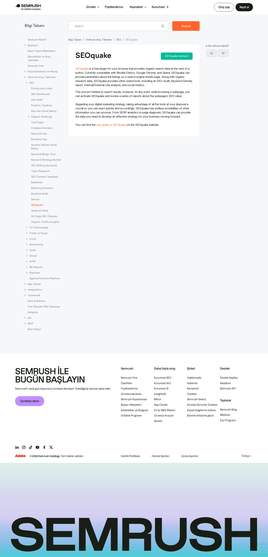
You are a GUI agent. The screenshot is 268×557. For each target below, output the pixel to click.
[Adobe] (20, 455)
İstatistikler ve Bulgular (134, 410)
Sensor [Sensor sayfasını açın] (35, 199)
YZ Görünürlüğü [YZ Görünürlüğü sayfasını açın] (38, 227)
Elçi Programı (228, 420)
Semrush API (228, 388)
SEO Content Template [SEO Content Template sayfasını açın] (44, 176)
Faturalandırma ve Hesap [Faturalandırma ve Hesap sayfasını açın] (43, 71)
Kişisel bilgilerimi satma (201, 410)
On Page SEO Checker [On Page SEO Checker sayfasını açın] (44, 216)
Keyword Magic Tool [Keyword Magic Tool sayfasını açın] (43, 154)
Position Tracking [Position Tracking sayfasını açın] (41, 105)
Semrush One (129, 377)
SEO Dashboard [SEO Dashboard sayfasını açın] (40, 94)
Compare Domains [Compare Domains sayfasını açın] (42, 127)
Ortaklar (192, 394)
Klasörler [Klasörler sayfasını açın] (34, 272)
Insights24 (160, 394)
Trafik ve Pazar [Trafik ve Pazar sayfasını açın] (38, 233)
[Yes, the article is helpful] (211, 53)
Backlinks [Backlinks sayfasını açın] (37, 182)
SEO (118, 39)
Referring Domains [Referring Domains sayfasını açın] (42, 188)
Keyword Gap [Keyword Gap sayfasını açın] (39, 133)
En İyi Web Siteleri (164, 410)
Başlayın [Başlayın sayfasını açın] (33, 45)
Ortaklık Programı (131, 415)
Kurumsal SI (161, 388)
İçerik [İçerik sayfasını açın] (32, 250)
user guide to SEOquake (111, 124)
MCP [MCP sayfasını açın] (30, 323)
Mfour (157, 399)
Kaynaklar (136, 7)
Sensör (158, 421)
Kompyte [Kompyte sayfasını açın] (33, 312)
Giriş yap (224, 7)
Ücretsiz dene (29, 401)
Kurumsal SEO (162, 377)
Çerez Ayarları (189, 456)
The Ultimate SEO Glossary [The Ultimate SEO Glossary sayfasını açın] (44, 306)
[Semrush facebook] (44, 447)
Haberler (192, 383)
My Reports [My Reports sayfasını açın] (36, 267)
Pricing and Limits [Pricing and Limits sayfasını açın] (41, 88)
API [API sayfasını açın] (29, 318)
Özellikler (126, 383)
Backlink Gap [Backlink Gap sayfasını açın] (39, 139)
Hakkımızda (194, 377)
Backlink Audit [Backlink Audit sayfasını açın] (39, 193)
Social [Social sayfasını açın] (33, 256)
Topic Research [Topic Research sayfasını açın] (40, 171)
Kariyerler (193, 388)
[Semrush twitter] (51, 447)
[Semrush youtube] (37, 447)
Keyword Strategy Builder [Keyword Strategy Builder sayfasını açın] (46, 159)
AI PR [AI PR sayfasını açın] (32, 261)
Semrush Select (196, 399)
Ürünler (91, 7)
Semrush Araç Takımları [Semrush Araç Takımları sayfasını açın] (42, 77)
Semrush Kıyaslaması (134, 399)
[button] (223, 53)
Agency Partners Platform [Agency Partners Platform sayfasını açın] (44, 278)
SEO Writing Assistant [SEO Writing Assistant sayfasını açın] (44, 165)
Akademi (225, 383)
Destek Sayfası (229, 377)
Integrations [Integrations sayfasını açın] (35, 289)
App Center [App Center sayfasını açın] (34, 284)
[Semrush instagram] (23, 447)
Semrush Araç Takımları (99, 39)
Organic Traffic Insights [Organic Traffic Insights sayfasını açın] (45, 221)
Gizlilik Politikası (130, 456)
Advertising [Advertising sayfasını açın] (36, 244)
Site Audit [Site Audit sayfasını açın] (37, 99)
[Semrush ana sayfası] (28, 7)
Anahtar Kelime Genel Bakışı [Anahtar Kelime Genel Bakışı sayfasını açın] (44, 146)
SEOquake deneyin (177, 56)
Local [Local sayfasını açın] (32, 239)
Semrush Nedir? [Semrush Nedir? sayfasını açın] (37, 39)
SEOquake (82, 68)
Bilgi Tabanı (34, 26)
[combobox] (114, 26)
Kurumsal (158, 7)
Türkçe (246, 456)
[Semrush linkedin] (17, 447)
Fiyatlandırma (114, 7)
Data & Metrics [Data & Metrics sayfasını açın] (36, 300)
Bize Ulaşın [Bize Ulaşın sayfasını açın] (34, 329)
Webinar (225, 415)
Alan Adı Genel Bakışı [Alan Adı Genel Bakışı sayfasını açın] (44, 111)
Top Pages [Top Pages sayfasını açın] (37, 122)
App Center (161, 405)
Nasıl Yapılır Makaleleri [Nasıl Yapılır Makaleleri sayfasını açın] (41, 50)
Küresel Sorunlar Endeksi (202, 405)
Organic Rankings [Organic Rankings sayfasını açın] (41, 116)
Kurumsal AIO (162, 383)
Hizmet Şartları (161, 456)
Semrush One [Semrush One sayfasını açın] (36, 65)
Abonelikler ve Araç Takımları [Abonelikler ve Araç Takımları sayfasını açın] (39, 58)
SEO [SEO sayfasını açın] (31, 82)
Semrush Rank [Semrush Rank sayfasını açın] (39, 210)
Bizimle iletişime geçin (200, 415)
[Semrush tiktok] (30, 447)
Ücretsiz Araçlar (164, 415)
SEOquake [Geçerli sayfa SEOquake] (37, 204)
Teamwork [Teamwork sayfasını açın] (34, 295)
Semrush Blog (228, 409)
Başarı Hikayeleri (131, 405)
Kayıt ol (244, 7)
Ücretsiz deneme (131, 394)
